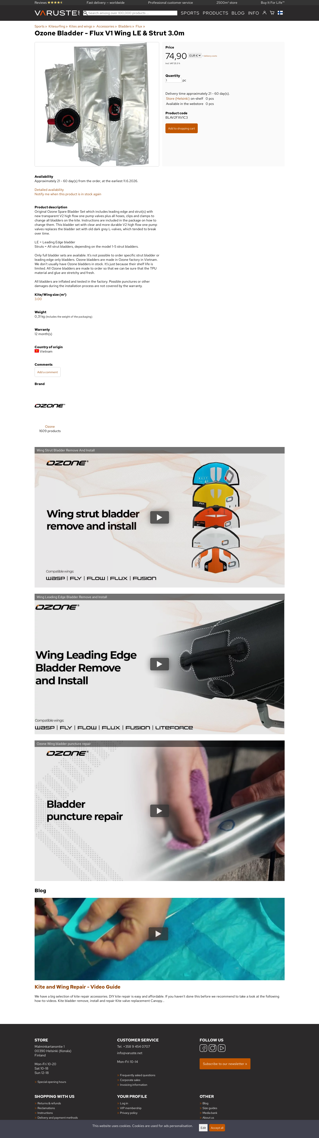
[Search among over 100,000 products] (130, 13)
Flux (140, 26)
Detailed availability (49, 190)
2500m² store (226, 2)
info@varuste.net (129, 1053)
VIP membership (130, 1108)
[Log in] (264, 12)
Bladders (126, 26)
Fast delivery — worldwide (106, 2)
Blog (205, 1103)
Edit (203, 1128)
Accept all (217, 1128)
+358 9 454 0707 (136, 1046)
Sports (190, 13)
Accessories (106, 26)
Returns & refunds (49, 1103)
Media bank (210, 1113)
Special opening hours (52, 1082)
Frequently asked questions (137, 1075)
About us (208, 1117)
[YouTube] (221, 1048)
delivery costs (210, 56)
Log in (124, 1103)
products (215, 13)
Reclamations (46, 1108)
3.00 (38, 299)
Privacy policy (129, 1113)
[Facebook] (203, 1048)
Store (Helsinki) (178, 98)
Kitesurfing (58, 26)
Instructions (45, 1113)
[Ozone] (50, 414)
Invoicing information (133, 1085)
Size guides (210, 1108)
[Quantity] (173, 80)
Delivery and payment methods (58, 1117)
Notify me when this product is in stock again (68, 194)
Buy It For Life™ (273, 2)
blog (238, 13)
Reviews (49, 2)
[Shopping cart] (272, 13)
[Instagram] (212, 1048)
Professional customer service (170, 2)
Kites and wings (82, 26)
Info (253, 13)
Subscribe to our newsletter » (225, 1064)
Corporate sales (130, 1080)
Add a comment (47, 372)
